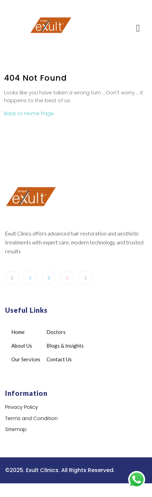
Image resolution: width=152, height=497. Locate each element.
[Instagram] (86, 278)
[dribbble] (67, 278)
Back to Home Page (29, 113)
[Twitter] (30, 278)
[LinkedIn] (49, 278)
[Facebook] (12, 278)
